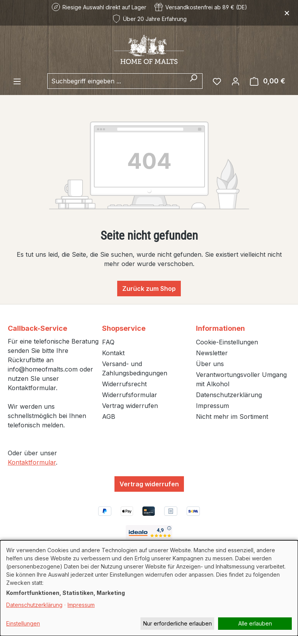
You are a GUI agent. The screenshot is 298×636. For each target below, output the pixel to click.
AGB (108, 416)
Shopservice (124, 328)
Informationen (220, 328)
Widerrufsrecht (124, 384)
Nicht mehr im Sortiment (232, 416)
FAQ (108, 342)
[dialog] (149, 588)
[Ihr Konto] (235, 81)
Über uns (210, 364)
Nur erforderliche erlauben (177, 623)
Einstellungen (23, 623)
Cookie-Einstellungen (227, 342)
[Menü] (17, 81)
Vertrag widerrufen (130, 406)
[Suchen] (193, 81)
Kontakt (113, 353)
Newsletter (212, 353)
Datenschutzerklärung (229, 395)
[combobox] (116, 81)
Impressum (212, 406)
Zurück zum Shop (149, 288)
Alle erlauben (255, 623)
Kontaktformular (32, 462)
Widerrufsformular (129, 395)
